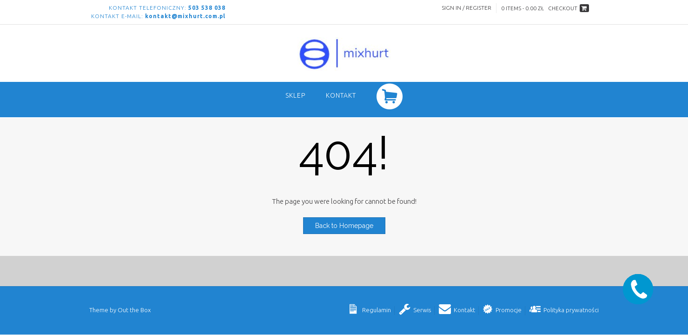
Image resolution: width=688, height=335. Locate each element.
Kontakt (341, 95)
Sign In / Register (466, 8)
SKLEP (295, 95)
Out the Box (134, 310)
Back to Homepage (344, 225)
